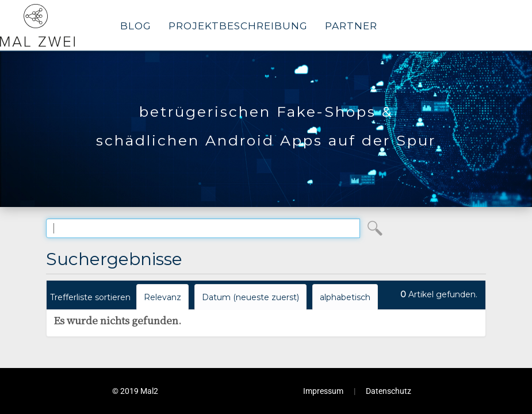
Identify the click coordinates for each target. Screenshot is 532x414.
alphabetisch (345, 297)
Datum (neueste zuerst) (250, 297)
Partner (351, 26)
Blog (135, 26)
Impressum (323, 391)
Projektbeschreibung (238, 26)
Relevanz (162, 297)
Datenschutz (388, 391)
